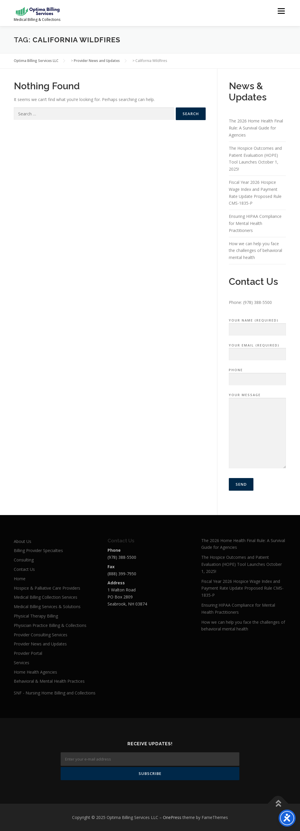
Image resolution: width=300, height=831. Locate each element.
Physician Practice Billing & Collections (50, 625)
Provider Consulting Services (40, 634)
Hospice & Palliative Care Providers (47, 588)
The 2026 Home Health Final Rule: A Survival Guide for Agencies (256, 128)
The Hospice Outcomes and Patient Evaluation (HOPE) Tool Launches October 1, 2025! (241, 564)
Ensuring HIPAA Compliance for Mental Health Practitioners (255, 223)
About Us (22, 541)
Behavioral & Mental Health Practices (49, 681)
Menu (281, 11)
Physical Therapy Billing (36, 616)
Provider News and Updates (40, 644)
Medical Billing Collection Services (45, 597)
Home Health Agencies (35, 672)
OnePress (172, 817)
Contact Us (24, 569)
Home (19, 578)
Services (21, 662)
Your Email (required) (257, 350)
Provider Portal (28, 653)
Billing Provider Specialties (38, 550)
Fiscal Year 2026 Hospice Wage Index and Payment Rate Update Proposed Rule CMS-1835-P (242, 588)
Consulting (24, 560)
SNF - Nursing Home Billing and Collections (55, 693)
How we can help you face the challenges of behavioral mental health (255, 250)
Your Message (257, 431)
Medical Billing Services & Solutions (47, 606)
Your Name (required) (257, 325)
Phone (257, 375)
